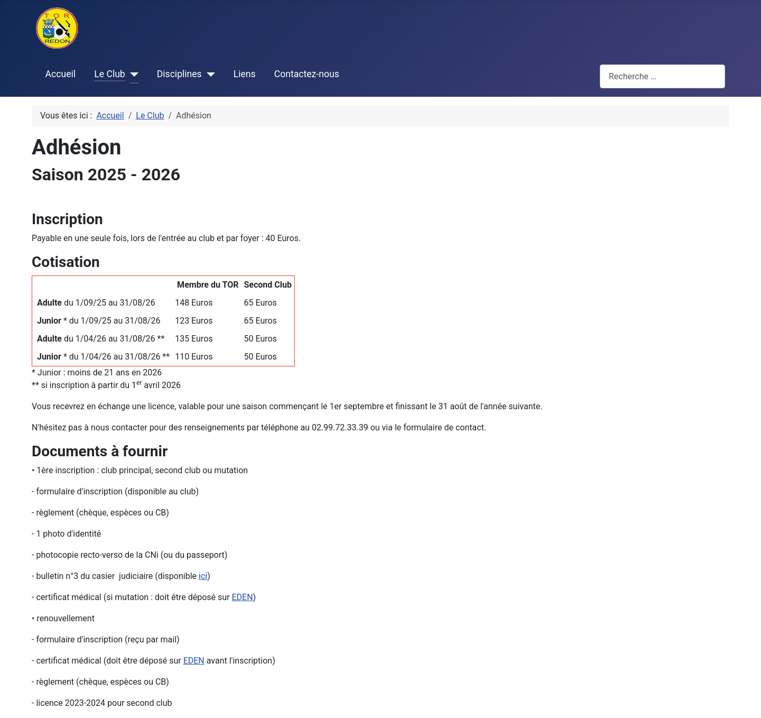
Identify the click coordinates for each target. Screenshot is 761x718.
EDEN (242, 597)
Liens (245, 74)
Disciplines (179, 74)
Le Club (109, 74)
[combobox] (662, 76)
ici (203, 576)
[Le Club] (131, 74)
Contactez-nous (306, 74)
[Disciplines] (208, 74)
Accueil (60, 74)
